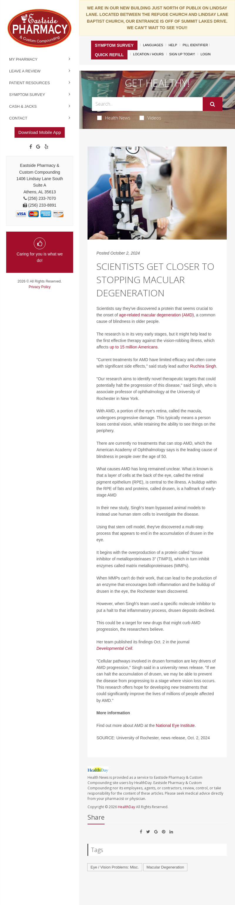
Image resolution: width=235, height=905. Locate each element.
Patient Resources (29, 83)
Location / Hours (148, 54)
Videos (150, 118)
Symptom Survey (27, 94)
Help (173, 45)
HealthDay (126, 806)
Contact (18, 118)
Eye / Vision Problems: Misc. (114, 867)
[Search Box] (147, 104)
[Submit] (212, 104)
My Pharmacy (23, 59)
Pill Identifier (195, 45)
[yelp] (46, 147)
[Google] (38, 147)
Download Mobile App (39, 132)
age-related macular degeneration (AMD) (156, 315)
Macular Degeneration (165, 867)
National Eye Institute (175, 725)
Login (206, 54)
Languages (153, 45)
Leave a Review (25, 71)
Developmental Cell (114, 648)
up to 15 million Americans (133, 347)
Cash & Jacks (23, 106)
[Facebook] (30, 147)
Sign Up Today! (182, 54)
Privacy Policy (40, 287)
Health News (113, 118)
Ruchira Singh (203, 366)
